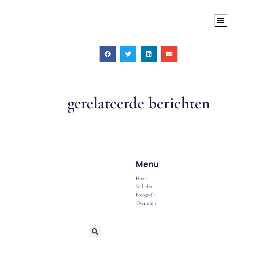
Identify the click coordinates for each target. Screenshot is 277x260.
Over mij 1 (146, 203)
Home (142, 179)
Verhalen (144, 187)
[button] (221, 20)
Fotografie (145, 195)
